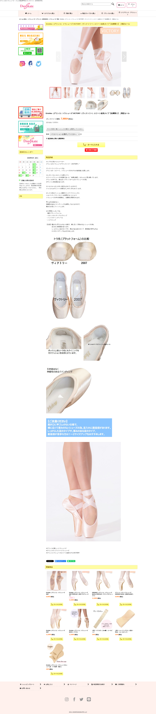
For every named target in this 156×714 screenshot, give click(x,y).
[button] (131, 5)
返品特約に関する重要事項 (55, 138)
